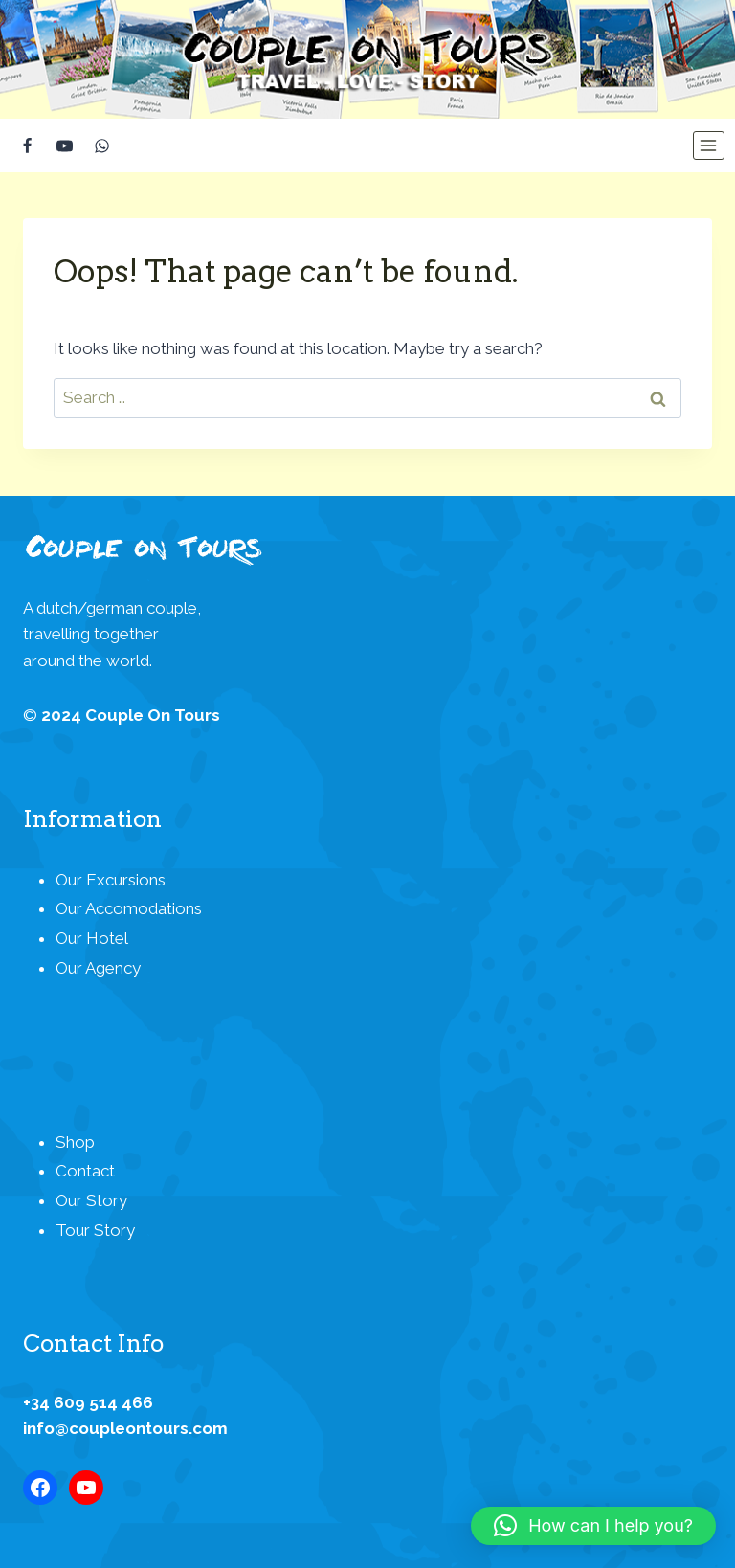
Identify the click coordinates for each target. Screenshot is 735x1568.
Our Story (91, 1200)
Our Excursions (111, 879)
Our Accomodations (129, 908)
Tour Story (95, 1230)
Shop (75, 1142)
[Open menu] (708, 145)
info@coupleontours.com (125, 1428)
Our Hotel (92, 938)
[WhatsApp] (101, 145)
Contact (85, 1170)
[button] (593, 1526)
